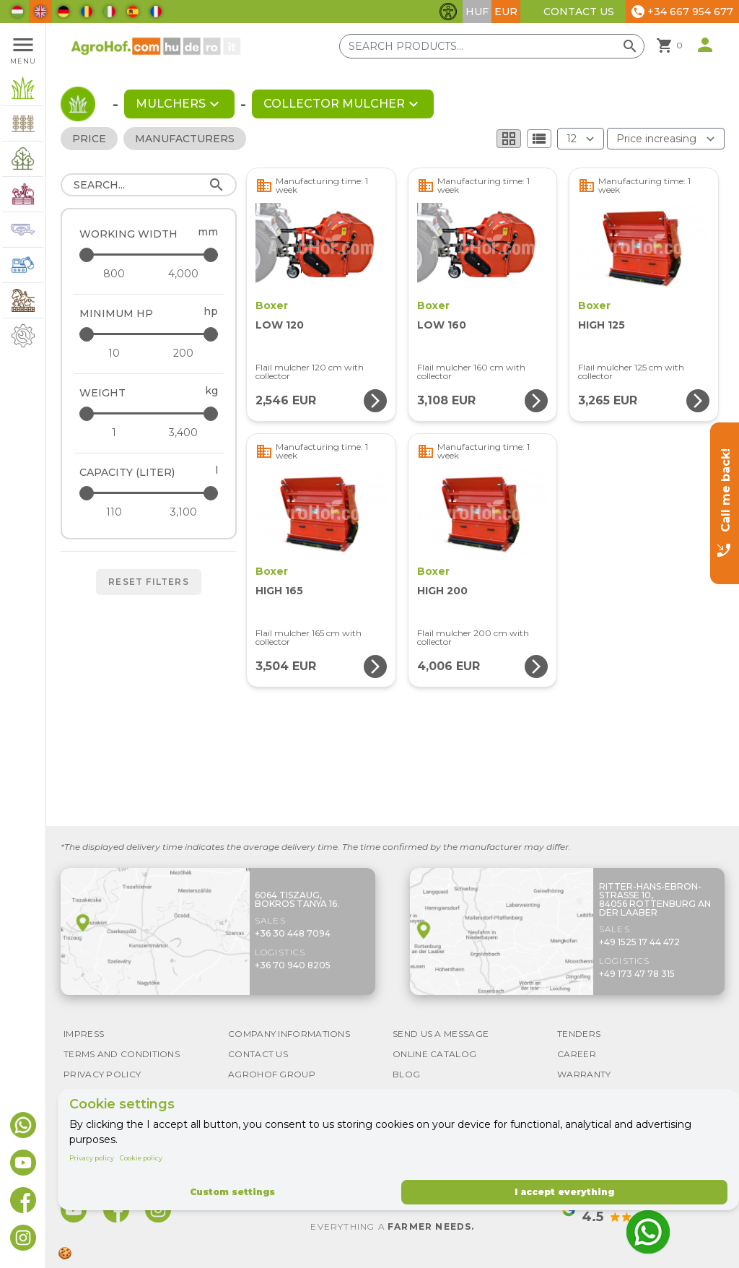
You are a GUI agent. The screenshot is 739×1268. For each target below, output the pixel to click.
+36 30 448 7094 (293, 933)
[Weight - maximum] (150, 413)
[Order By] (666, 138)
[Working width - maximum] (150, 254)
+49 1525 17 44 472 (639, 942)
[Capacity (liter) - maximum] (150, 493)
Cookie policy (141, 1158)
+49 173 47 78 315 (637, 973)
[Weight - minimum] (114, 432)
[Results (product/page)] (580, 138)
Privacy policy (91, 1158)
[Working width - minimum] (114, 273)
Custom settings (232, 1191)
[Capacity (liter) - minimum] (114, 512)
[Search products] (491, 46)
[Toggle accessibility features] (448, 11)
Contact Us (578, 11)
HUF (477, 11)
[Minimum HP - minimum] (114, 353)
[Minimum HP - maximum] (150, 334)
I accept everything (564, 1191)
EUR (505, 11)
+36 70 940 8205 (293, 965)
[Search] (149, 184)
